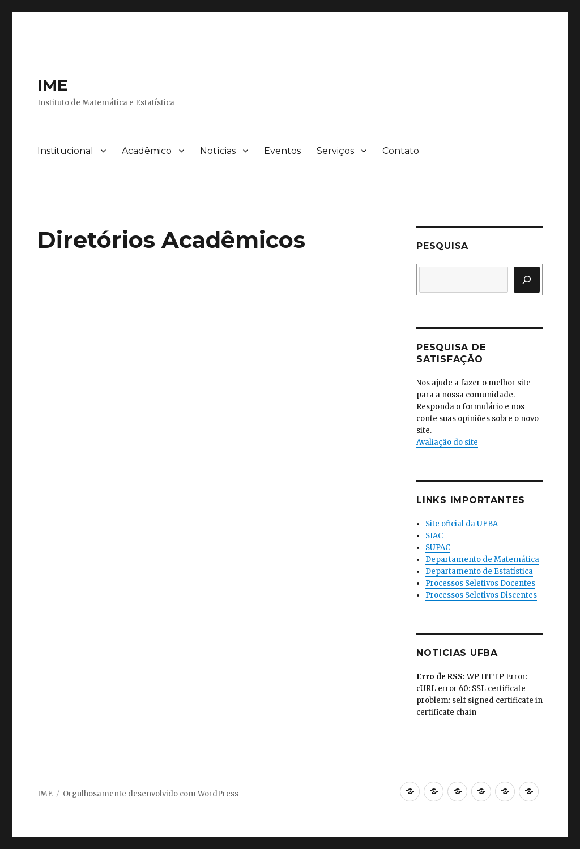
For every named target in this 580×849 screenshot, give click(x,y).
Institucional (65, 150)
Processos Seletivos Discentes (481, 595)
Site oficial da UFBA (461, 524)
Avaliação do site (447, 442)
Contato (400, 150)
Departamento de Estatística (479, 571)
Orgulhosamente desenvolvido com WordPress (150, 794)
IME (52, 85)
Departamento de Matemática (482, 559)
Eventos (282, 150)
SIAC (434, 536)
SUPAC (437, 547)
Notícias (218, 150)
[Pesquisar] (527, 280)
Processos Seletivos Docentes (480, 583)
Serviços (335, 150)
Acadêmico (147, 150)
